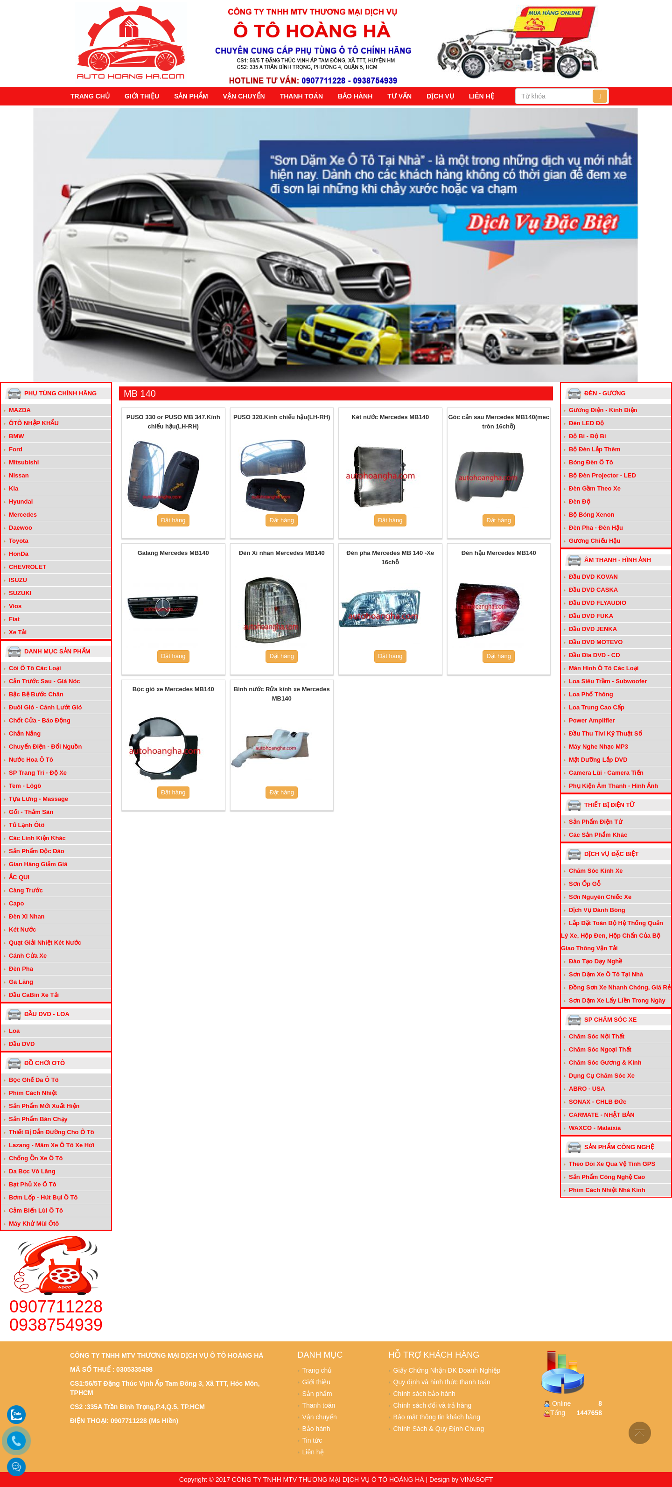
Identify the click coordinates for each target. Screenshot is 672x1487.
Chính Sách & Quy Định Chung (438, 1428)
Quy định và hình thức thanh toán (441, 1382)
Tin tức (312, 1440)
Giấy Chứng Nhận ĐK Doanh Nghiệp (447, 1370)
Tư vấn (399, 96)
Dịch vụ (440, 96)
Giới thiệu (142, 96)
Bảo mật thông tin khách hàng (436, 1417)
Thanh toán (301, 96)
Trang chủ (90, 96)
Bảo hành (355, 96)
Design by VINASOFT (461, 1479)
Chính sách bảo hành (424, 1393)
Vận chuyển (244, 96)
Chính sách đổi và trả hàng (432, 1405)
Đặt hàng (173, 520)
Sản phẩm (191, 96)
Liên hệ (481, 96)
